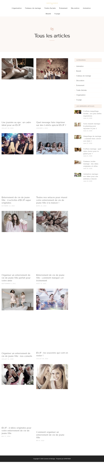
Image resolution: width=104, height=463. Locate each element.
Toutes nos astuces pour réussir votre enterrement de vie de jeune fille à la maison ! (51, 201)
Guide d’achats (50, 8)
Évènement (63, 8)
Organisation (17, 8)
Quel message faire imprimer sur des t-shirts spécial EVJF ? (51, 125)
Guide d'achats (81, 91)
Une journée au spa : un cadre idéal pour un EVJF (16, 125)
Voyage (57, 14)
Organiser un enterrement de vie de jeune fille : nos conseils (17, 355)
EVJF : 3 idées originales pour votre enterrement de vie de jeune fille (16, 432)
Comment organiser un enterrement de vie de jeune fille (50, 436)
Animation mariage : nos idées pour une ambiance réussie (91, 177)
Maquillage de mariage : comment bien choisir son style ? (92, 140)
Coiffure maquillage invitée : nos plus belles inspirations (92, 114)
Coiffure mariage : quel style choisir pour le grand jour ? (92, 152)
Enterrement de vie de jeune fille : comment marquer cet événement (50, 279)
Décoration (75, 8)
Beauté (48, 14)
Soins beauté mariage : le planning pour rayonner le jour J (92, 127)
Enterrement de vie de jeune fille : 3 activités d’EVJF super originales (16, 201)
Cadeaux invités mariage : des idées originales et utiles (90, 165)
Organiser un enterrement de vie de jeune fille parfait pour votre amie (16, 279)
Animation (87, 8)
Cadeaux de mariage (33, 8)
